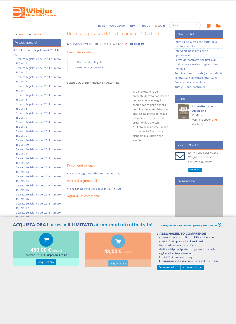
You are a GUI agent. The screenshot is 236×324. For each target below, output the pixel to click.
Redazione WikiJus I (82, 44)
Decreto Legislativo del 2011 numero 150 (95, 173)
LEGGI (16, 50)
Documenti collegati (89, 62)
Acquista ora (46, 263)
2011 (110, 188)
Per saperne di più (168, 267)
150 (118, 188)
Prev (179, 121)
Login (160, 25)
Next (219, 121)
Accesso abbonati (192, 267)
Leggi (73, 188)
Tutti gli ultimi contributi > (191, 87)
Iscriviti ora (195, 169)
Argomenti (117, 25)
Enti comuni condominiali (190, 82)
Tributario (35, 34)
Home (101, 25)
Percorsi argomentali (90, 67)
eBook (146, 25)
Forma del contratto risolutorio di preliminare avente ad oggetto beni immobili (196, 64)
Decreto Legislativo (91, 188)
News (133, 25)
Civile (19, 34)
